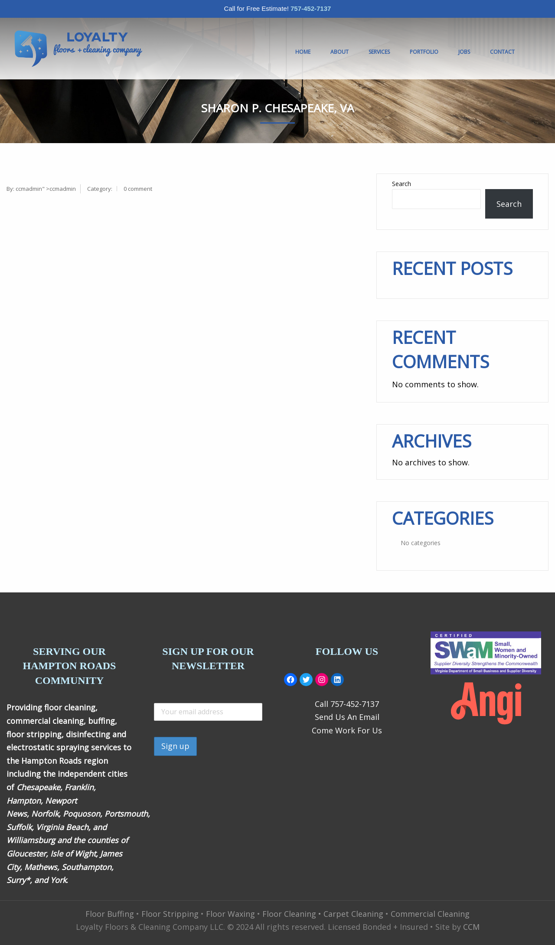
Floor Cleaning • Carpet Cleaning (322, 914)
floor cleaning (69, 707)
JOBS (464, 52)
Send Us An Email (347, 717)
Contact (502, 52)
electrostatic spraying (48, 747)
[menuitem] (78, 48)
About (339, 52)
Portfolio (424, 52)
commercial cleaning (45, 721)
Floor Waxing (230, 914)
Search (401, 184)
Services (379, 52)
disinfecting (88, 734)
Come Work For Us (347, 730)
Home (302, 52)
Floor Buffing (109, 914)
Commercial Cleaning (430, 914)
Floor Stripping (170, 914)
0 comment (138, 189)
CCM (471, 927)
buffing (101, 721)
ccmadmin (29, 189)
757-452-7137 (311, 8)
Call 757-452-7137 (347, 704)
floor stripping (34, 734)
